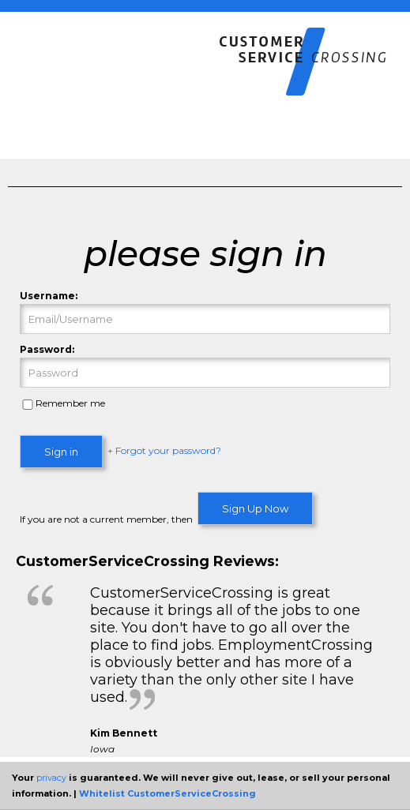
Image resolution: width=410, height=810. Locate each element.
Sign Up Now (255, 508)
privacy (51, 777)
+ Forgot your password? (164, 451)
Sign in (61, 451)
